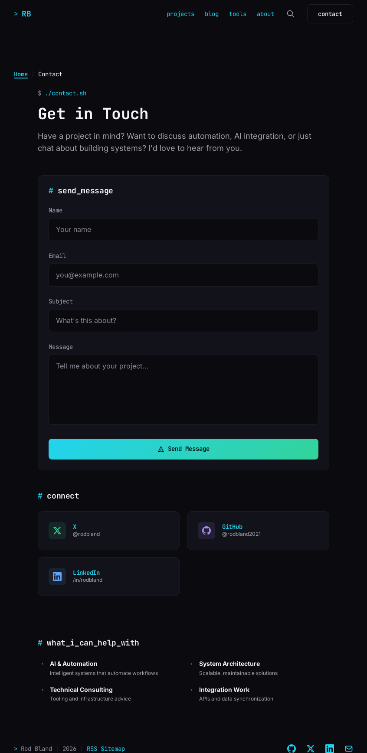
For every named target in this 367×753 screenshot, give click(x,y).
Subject (61, 301)
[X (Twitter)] (310, 748)
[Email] (348, 748)
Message (61, 347)
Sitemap (113, 749)
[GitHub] (291, 748)
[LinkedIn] (329, 748)
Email (57, 256)
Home (21, 74)
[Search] (291, 14)
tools (237, 14)
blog (212, 14)
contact (330, 14)
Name (55, 210)
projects (180, 14)
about (265, 14)
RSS (92, 749)
